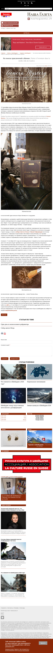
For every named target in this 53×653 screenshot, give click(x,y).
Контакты (10, 608)
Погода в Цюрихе (39, 416)
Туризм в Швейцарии (25, 53)
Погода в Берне (39, 417)
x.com (28, 3)
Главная (3, 53)
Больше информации (23, 650)
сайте (8, 305)
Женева (46, 65)
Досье (29, 429)
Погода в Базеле (40, 419)
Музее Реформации (36, 232)
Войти (2, 8)
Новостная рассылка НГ (11, 22)
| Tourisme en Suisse (44, 445)
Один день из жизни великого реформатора (15, 324)
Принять (43, 643)
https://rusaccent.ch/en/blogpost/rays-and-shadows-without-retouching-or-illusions (26, 43)
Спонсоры (22, 608)
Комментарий (5, 345)
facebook (21, 3)
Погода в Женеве (39, 415)
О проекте (3, 608)
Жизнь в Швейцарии (12, 53)
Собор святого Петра (7, 328)
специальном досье (11, 310)
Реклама (16, 608)
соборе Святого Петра (22, 232)
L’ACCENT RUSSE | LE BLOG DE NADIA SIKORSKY (12, 476)
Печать (2, 333)
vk (25, 3)
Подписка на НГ (8, 25)
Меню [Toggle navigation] (26, 33)
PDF (5, 333)
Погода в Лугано (40, 418)
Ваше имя (4, 339)
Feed (31, 3)
